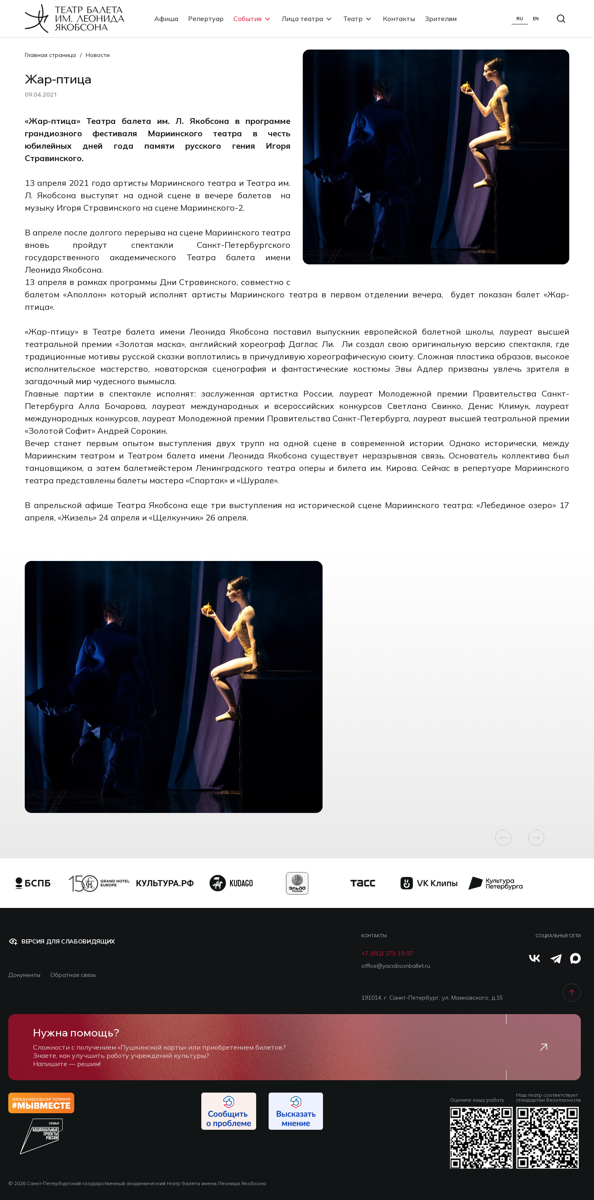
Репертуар (206, 18)
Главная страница (50, 55)
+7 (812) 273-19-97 (387, 953)
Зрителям (441, 18)
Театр (358, 18)
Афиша (166, 18)
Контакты (399, 18)
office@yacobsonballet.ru (395, 966)
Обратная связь (73, 975)
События (252, 18)
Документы (24, 975)
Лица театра (307, 18)
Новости (98, 55)
